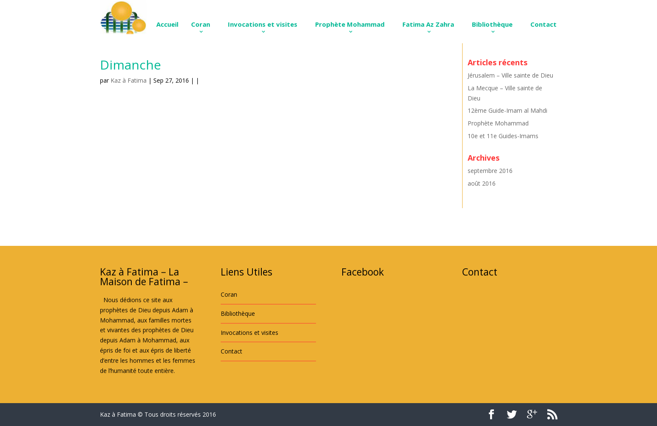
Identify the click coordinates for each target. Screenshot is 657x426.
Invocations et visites (262, 24)
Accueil (167, 24)
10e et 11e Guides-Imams (503, 136)
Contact (543, 24)
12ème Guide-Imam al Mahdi (507, 110)
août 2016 (482, 183)
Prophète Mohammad (350, 24)
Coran (200, 24)
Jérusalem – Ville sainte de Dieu (510, 75)
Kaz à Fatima (129, 80)
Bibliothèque (492, 24)
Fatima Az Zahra (428, 24)
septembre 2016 (490, 171)
